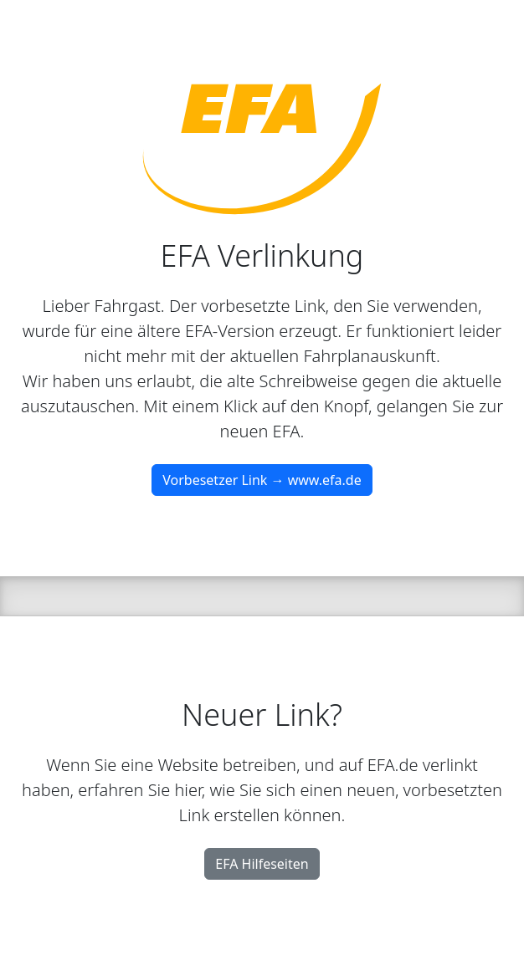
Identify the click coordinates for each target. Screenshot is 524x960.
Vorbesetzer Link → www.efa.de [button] (262, 480)
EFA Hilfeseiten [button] (261, 864)
